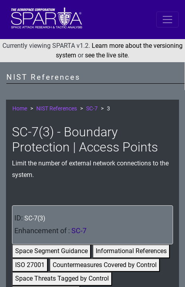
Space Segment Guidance (51, 251)
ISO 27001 (30, 265)
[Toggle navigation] (167, 20)
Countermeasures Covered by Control (105, 265)
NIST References (56, 108)
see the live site (106, 55)
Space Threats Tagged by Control (62, 278)
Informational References (131, 251)
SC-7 (92, 108)
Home (19, 108)
